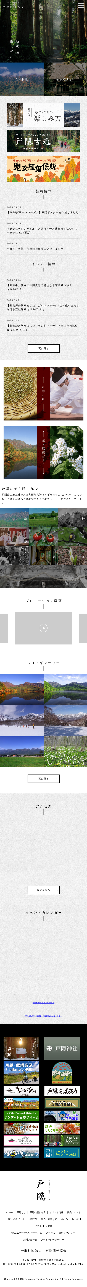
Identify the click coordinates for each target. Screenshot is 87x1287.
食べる (64, 1219)
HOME (9, 1212)
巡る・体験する (49, 1219)
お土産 (75, 1219)
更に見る (43, 348)
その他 (48, 1226)
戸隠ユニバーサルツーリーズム (26, 1233)
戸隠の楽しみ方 (38, 1212)
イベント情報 (56, 1212)
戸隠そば (32, 1219)
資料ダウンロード (68, 1233)
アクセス (50, 1233)
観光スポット (74, 1212)
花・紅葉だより (16, 1219)
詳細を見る (43, 890)
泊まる (38, 1226)
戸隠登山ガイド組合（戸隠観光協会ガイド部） (43, 1016)
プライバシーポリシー (52, 1239)
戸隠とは (21, 1212)
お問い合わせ (30, 1239)
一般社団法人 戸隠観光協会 (43, 1003)
